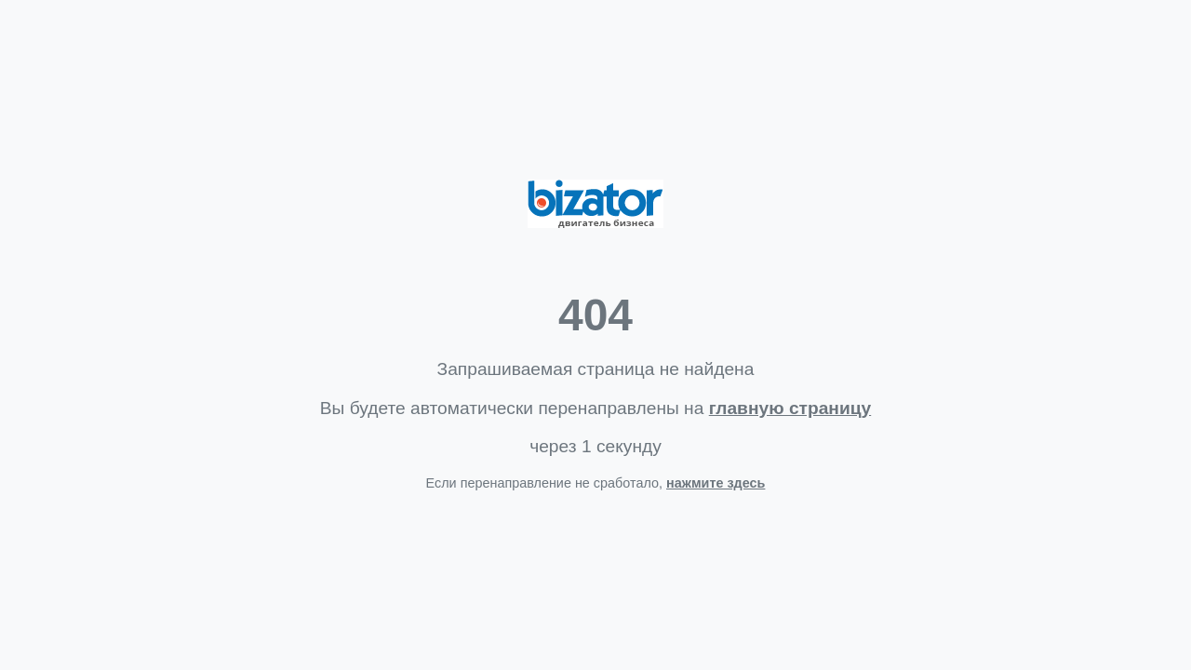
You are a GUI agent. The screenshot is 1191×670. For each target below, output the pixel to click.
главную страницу (790, 408)
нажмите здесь (715, 483)
